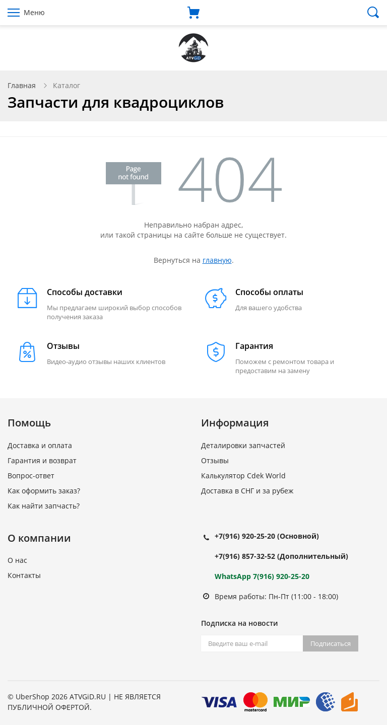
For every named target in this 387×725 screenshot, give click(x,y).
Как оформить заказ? (44, 490)
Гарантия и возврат (42, 460)
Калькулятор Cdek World (243, 475)
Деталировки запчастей (243, 445)
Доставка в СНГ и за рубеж (247, 490)
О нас (17, 560)
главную (217, 260)
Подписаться (330, 643)
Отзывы (215, 460)
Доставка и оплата (40, 445)
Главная (22, 85)
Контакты (24, 575)
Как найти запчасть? (44, 506)
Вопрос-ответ (31, 475)
